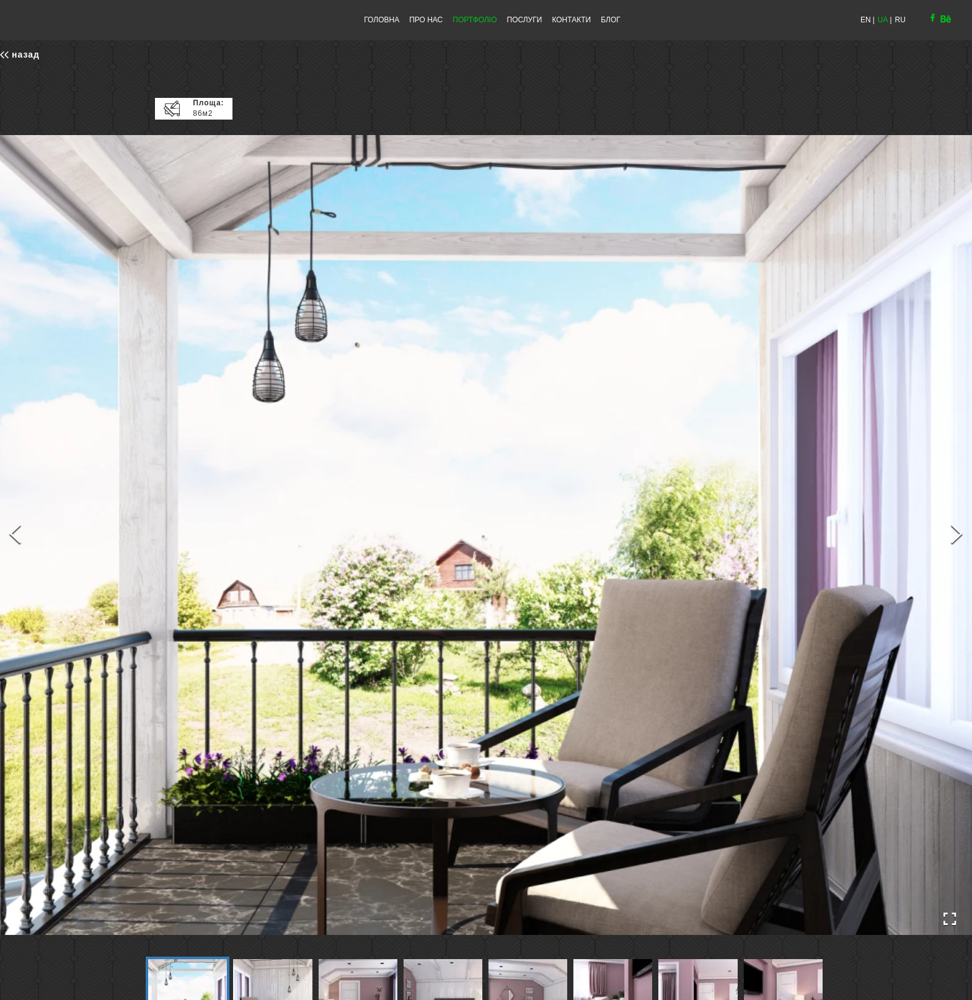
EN (865, 19)
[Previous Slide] (15, 535)
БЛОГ (611, 19)
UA (883, 19)
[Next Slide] (957, 535)
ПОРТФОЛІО (475, 19)
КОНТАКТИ (571, 19)
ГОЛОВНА (381, 19)
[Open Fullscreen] (949, 919)
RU (900, 19)
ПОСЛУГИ (524, 19)
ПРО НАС (426, 19)
